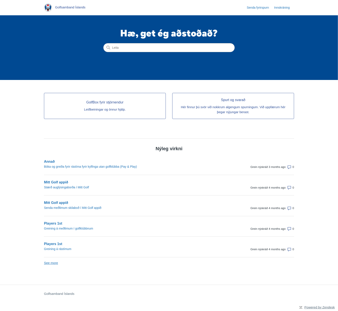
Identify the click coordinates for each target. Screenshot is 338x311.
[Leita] (169, 47)
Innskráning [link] (282, 7)
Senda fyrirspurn (258, 7)
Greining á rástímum (57, 249)
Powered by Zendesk (319, 307)
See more (51, 263)
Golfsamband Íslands (59, 293)
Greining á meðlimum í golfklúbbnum (68, 228)
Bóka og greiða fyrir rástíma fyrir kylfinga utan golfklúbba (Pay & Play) (90, 166)
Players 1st (53, 223)
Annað (49, 161)
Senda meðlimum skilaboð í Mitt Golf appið (72, 207)
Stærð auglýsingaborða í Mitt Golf (66, 187)
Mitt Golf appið (56, 182)
